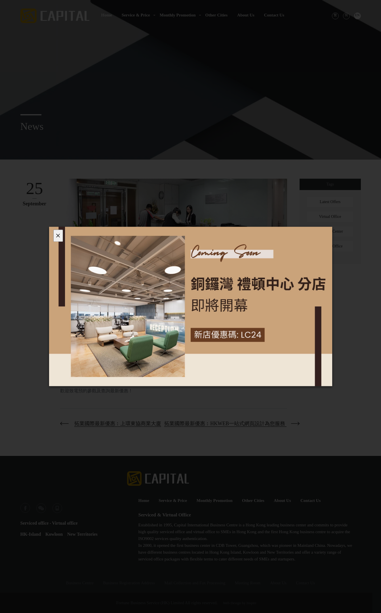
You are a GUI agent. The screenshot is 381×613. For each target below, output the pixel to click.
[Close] (58, 236)
